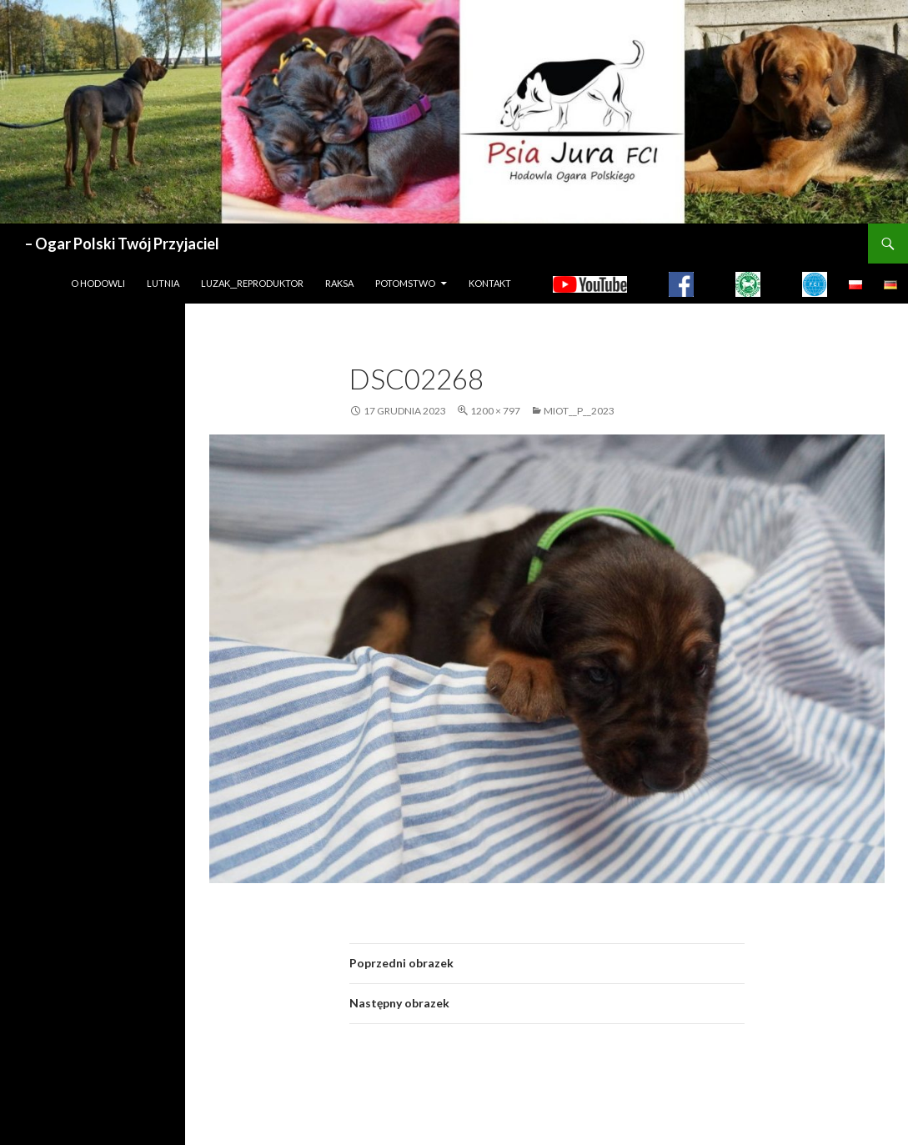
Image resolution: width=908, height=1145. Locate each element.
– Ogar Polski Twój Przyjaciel (122, 243)
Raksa (339, 283)
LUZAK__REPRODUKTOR (252, 283)
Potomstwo (405, 283)
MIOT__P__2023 (579, 410)
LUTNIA (163, 283)
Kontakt (490, 283)
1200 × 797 (495, 410)
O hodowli (98, 283)
